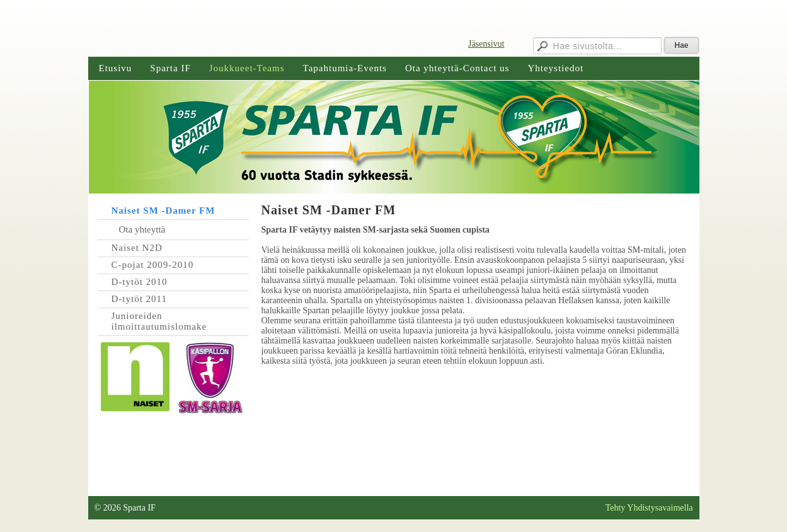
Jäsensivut (486, 44)
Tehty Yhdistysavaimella (649, 507)
